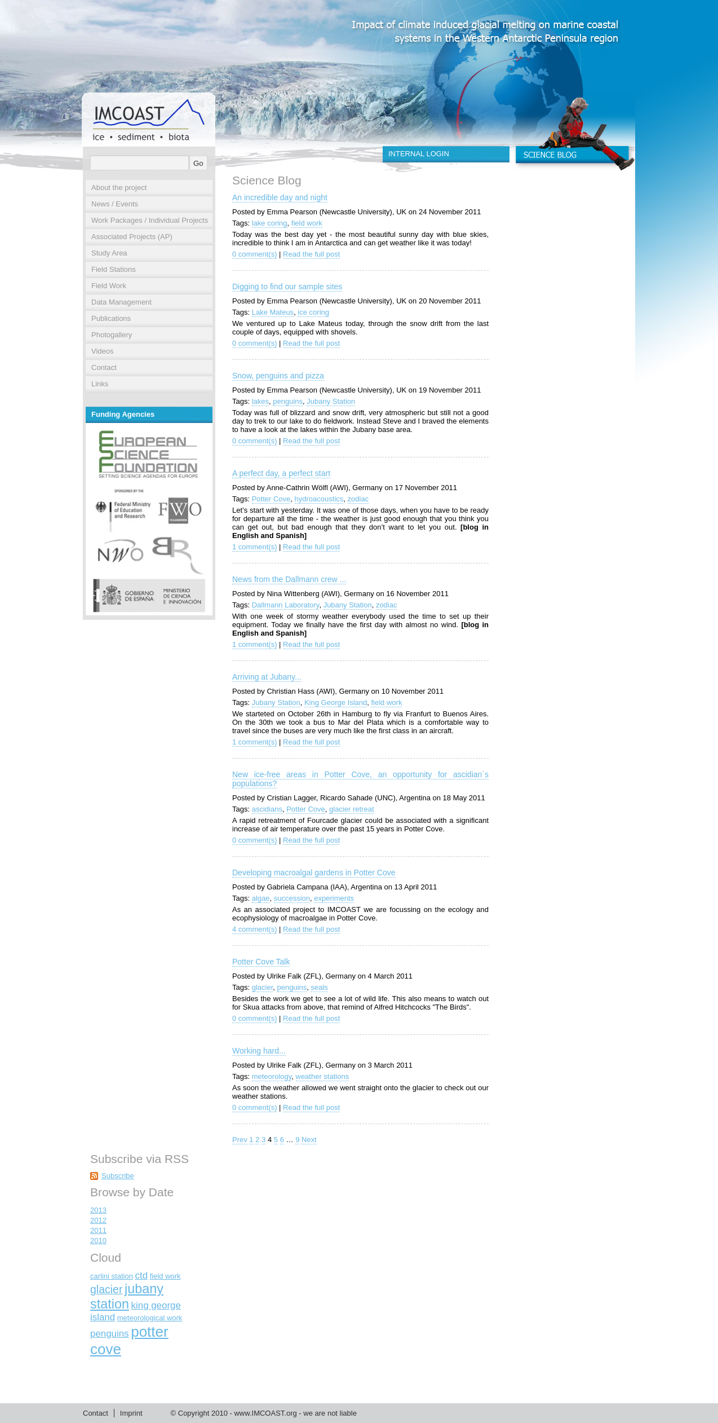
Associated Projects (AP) (131, 236)
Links (99, 384)
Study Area (109, 253)
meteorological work (150, 1318)
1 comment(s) (254, 547)
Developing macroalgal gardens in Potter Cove (314, 872)
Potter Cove (271, 499)
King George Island (335, 702)
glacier (262, 987)
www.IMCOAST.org (265, 1413)
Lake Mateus (273, 312)
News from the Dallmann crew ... (289, 579)
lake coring (269, 223)
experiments (334, 898)
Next (309, 1139)
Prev (239, 1139)
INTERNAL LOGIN (418, 153)
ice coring (313, 312)
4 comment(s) (254, 929)
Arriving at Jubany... (267, 676)
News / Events (114, 204)
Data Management (121, 302)
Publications (111, 318)
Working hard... (259, 1050)
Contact (104, 367)
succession (292, 898)
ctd (141, 1275)
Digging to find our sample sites (287, 286)
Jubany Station (331, 401)
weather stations (322, 1076)
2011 (98, 1230)
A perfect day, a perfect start (281, 473)
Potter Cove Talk (261, 961)
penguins (288, 401)
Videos (102, 351)
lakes (260, 401)
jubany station (126, 1296)
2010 (98, 1240)
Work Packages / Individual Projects (149, 220)
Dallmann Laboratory (286, 605)
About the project (119, 187)
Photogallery (111, 335)
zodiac (358, 499)
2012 (98, 1220)
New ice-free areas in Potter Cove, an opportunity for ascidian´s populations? (360, 779)
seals (319, 987)
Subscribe (117, 1175)
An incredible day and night (279, 197)
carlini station (111, 1276)
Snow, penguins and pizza (278, 375)
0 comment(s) (254, 254)
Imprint (131, 1413)
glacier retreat (351, 809)
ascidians (267, 809)
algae (261, 898)
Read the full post (311, 254)
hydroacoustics (319, 499)
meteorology (272, 1076)
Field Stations (113, 269)
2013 (98, 1210)
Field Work (108, 285)
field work (306, 223)
